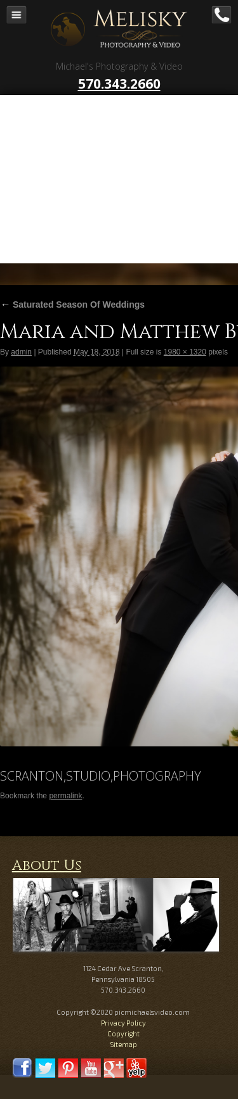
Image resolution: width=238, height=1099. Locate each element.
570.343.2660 (119, 83)
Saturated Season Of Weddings (72, 304)
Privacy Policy (123, 1023)
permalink (65, 795)
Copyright (123, 1033)
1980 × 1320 (185, 352)
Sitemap (123, 1044)
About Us (46, 866)
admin (21, 352)
